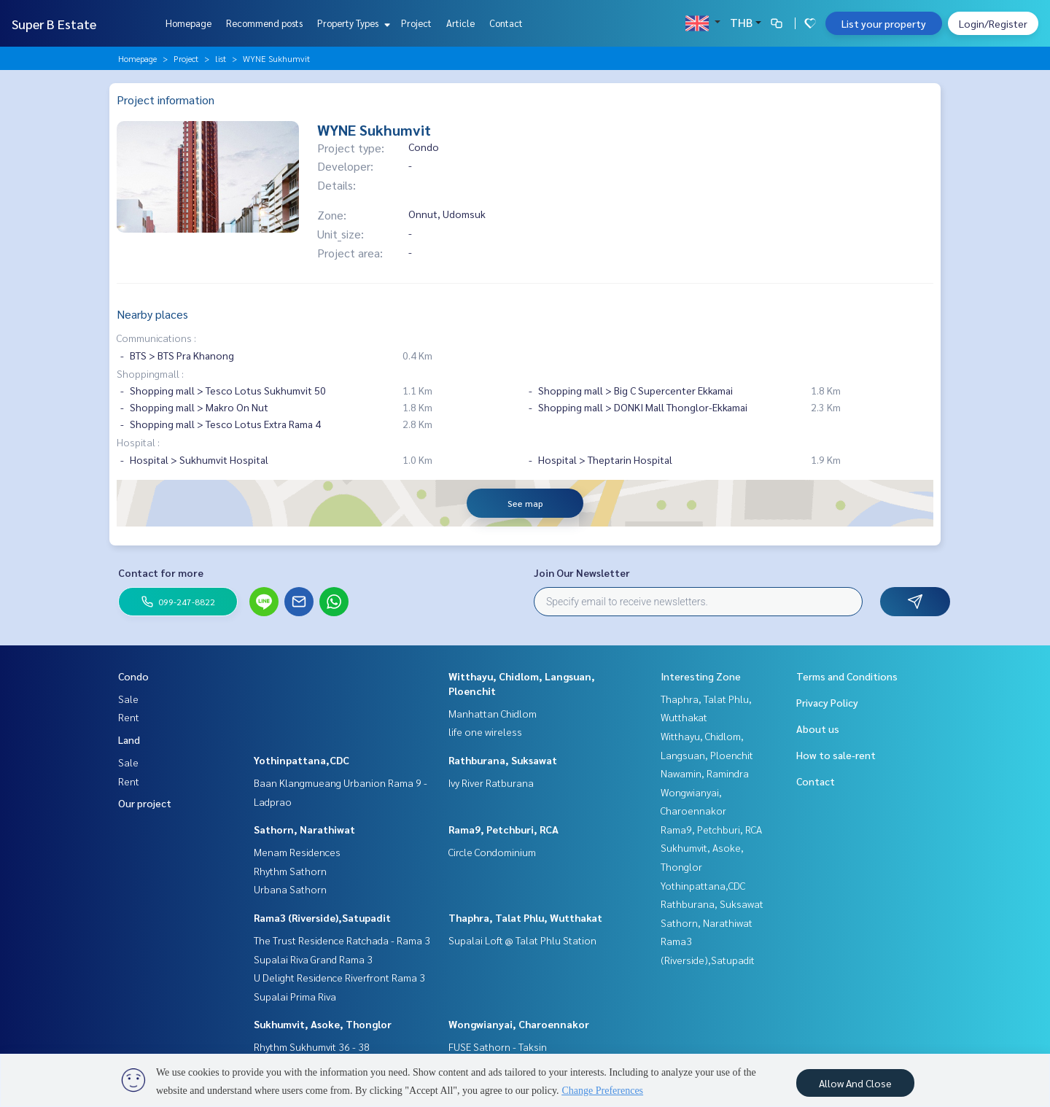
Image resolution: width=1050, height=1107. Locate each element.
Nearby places (152, 314)
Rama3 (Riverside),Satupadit (322, 917)
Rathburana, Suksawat (502, 759)
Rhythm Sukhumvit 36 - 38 (312, 1046)
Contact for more (160, 572)
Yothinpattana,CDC (301, 759)
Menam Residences (297, 851)
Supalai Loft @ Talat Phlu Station (522, 940)
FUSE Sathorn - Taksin (497, 1046)
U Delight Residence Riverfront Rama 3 (339, 977)
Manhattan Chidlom (492, 713)
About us (817, 728)
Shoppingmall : (150, 373)
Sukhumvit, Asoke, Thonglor (323, 1023)
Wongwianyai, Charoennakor (518, 1023)
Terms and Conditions (847, 676)
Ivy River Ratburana (491, 782)
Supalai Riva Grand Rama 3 (313, 959)
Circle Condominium (492, 851)
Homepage (188, 23)
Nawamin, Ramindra (705, 773)
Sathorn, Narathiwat (304, 829)
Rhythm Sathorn (290, 870)
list (220, 58)
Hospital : (138, 441)
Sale (128, 698)
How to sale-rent (836, 754)
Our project (144, 802)
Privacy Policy (827, 702)
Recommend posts (264, 23)
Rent (128, 716)
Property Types (351, 23)
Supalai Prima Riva (295, 996)
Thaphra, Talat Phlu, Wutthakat (525, 917)
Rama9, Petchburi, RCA (503, 829)
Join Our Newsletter (582, 572)
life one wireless (485, 731)
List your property (883, 23)
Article (460, 23)
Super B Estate (54, 23)
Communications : (156, 337)
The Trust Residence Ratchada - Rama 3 (342, 940)
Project (416, 23)
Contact (506, 23)
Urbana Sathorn (290, 889)
